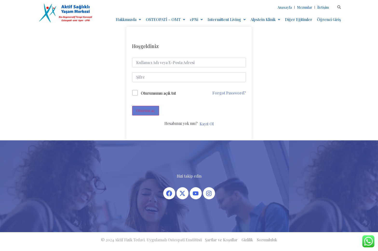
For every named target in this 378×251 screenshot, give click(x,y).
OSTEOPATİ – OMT (165, 19)
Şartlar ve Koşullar (221, 239)
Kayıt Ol (207, 123)
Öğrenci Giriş (329, 19)
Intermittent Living (227, 19)
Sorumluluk (267, 239)
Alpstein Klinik (265, 19)
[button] (128, 19)
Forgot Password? (229, 92)
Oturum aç (145, 110)
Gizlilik (247, 239)
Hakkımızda (128, 19)
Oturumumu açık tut (158, 93)
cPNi (196, 19)
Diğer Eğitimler (298, 19)
